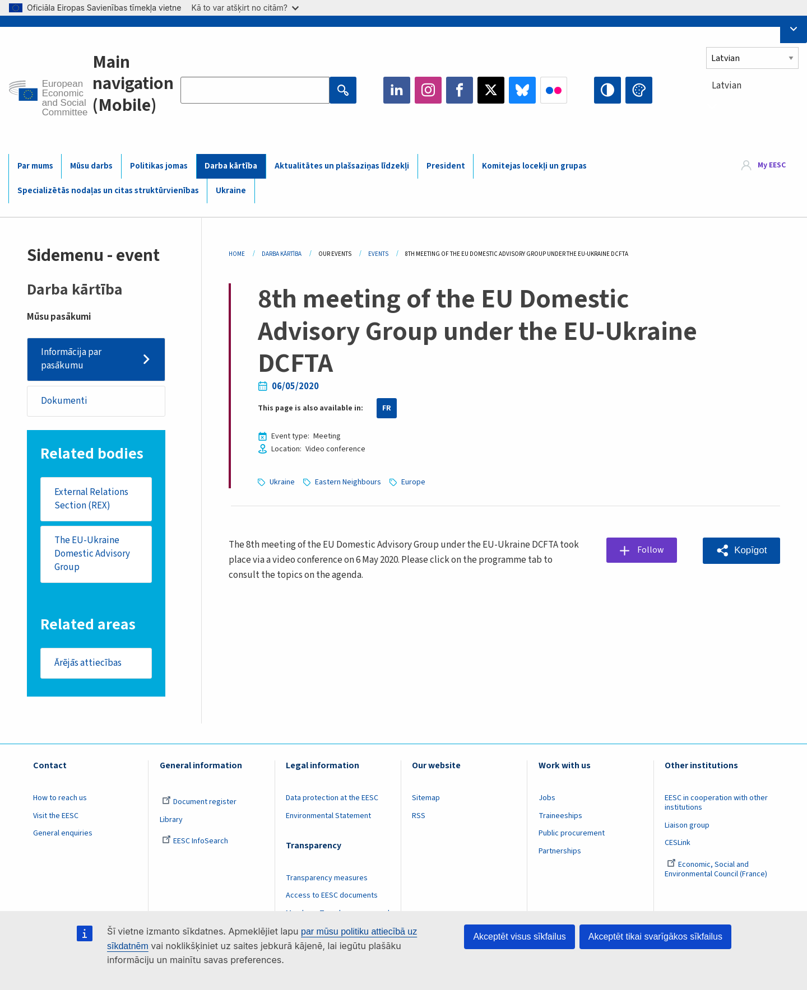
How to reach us (60, 799)
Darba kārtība (231, 166)
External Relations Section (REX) (91, 499)
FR (386, 408)
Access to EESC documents (332, 897)
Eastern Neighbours (348, 482)
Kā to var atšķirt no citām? (245, 7)
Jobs (547, 799)
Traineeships (560, 817)
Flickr (553, 90)
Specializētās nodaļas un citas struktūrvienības (108, 191)
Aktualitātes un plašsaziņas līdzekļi (342, 166)
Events (378, 254)
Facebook (459, 90)
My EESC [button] (772, 165)
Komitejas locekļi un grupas (534, 166)
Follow (651, 550)
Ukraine (231, 191)
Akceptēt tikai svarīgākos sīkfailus (655, 936)
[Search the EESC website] (255, 90)
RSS (418, 817)
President (445, 166)
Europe (413, 482)
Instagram (428, 90)
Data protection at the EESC (332, 799)
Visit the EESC (55, 817)
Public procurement (572, 834)
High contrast (607, 90)
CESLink (677, 844)
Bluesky (522, 90)
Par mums (35, 166)
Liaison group (687, 826)
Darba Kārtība (282, 254)
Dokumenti (64, 401)
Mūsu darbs (91, 166)
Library (171, 820)
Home (237, 254)
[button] (741, 551)
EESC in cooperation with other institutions (716, 804)
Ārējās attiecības (88, 664)
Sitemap (426, 799)
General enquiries (62, 834)
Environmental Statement (328, 817)
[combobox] (752, 106)
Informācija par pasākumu (71, 358)
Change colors (638, 90)
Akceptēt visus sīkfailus (519, 936)
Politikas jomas (159, 166)
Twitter (490, 90)
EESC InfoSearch (195, 842)
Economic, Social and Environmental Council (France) (717, 871)
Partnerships (560, 852)
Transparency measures (327, 879)
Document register (199, 803)
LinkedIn (396, 90)
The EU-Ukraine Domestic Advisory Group (92, 555)
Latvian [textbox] (726, 85)
